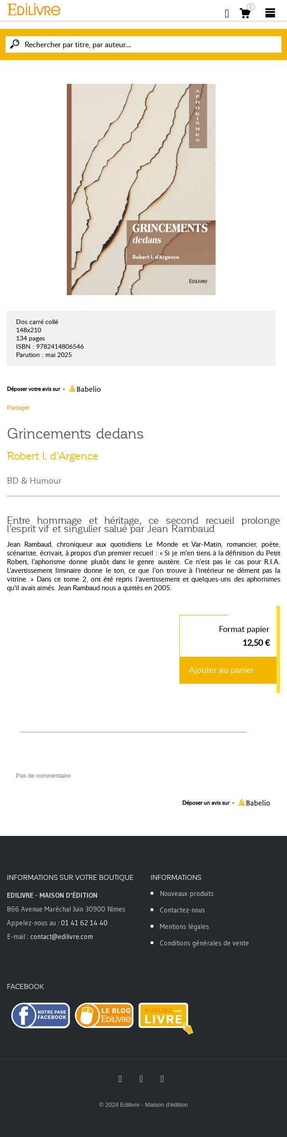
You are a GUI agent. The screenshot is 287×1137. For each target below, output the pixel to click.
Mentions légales (184, 926)
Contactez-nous (182, 910)
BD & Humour (34, 480)
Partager (18, 407)
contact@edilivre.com (61, 936)
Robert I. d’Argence (52, 456)
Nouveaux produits (187, 893)
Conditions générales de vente (204, 943)
